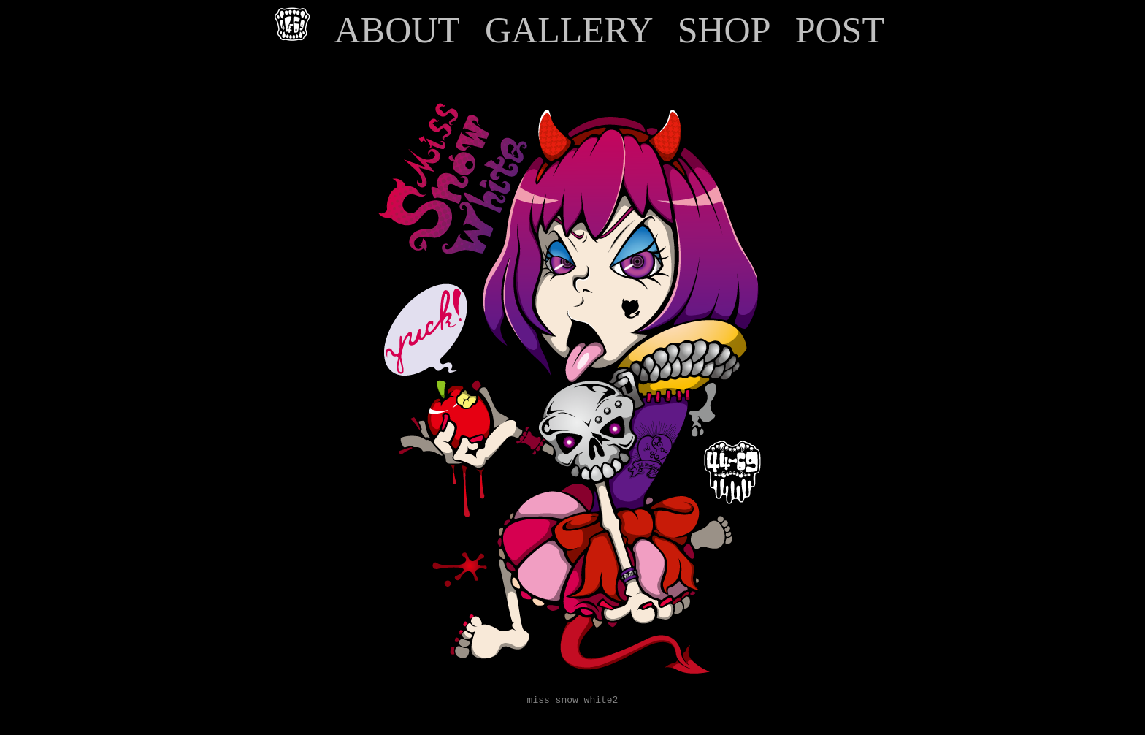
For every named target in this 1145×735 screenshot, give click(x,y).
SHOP (724, 29)
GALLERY (568, 29)
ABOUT (396, 29)
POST (839, 29)
